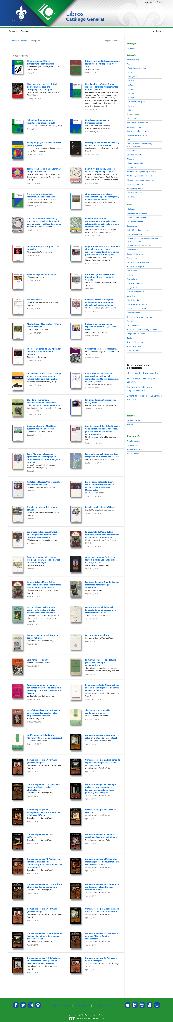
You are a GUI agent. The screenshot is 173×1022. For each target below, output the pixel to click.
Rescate (130, 321)
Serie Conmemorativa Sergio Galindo (142, 329)
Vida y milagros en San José (40, 660)
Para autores (132, 445)
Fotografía (132, 76)
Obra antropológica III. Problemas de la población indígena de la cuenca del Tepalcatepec (102, 763)
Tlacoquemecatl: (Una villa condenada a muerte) (97, 711)
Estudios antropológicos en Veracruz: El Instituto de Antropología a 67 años (102, 64)
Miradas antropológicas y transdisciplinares (97, 121)
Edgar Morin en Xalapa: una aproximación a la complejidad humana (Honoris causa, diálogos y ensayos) (43, 458)
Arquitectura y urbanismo (137, 122)
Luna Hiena (131, 296)
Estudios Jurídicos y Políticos (138, 262)
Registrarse (149, 2)
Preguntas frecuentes (61, 1005)
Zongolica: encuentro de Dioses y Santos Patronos (42, 636)
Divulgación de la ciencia (137, 135)
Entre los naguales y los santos (41, 274)
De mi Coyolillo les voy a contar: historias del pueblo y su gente (100, 170)
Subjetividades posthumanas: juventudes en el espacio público (42, 121)
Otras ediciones (133, 312)
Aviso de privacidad (82, 1005)
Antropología (134, 114)
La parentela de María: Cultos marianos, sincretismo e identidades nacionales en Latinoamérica (102, 535)
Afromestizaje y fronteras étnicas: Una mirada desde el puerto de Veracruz (101, 277)
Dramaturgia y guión (137, 101)
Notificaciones (133, 453)
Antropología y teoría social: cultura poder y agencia (44, 144)
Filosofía (130, 159)
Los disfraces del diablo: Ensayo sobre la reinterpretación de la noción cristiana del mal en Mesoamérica (100, 486)
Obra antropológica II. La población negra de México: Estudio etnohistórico (43, 787)
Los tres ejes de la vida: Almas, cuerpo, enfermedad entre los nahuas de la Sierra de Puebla (41, 610)
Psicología (131, 197)
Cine (130, 72)
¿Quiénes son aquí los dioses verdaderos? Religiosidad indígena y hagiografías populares (102, 197)
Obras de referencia (135, 184)
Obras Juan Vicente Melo (137, 308)
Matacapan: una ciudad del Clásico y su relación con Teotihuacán (102, 144)
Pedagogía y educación (136, 188)
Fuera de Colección (135, 283)
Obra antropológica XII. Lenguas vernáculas (100, 811)
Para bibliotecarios (134, 449)
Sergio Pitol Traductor (136, 333)
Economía (131, 150)
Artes (129, 64)
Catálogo (13, 31)
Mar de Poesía (133, 300)
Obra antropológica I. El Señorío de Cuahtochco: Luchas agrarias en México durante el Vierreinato (43, 961)
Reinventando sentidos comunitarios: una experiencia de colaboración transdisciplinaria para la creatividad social (102, 222)
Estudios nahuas (34, 299)
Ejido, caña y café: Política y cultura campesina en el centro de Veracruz (102, 455)
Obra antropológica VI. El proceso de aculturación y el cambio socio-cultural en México (102, 887)
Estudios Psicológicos (135, 266)
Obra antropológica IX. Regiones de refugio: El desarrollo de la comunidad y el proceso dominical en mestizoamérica (44, 863)
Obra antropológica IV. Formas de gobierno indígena (43, 761)
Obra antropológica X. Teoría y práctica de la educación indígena (101, 835)
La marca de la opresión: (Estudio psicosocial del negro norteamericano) (100, 663)
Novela (131, 110)
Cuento (131, 97)
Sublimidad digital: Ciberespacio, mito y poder (100, 401)
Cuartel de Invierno (135, 254)
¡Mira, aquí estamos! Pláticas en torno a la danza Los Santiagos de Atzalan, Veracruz (101, 560)
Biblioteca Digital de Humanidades (142, 373)
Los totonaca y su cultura (97, 635)
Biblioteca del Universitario (138, 213)
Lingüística (131, 167)
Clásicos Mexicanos (135, 222)
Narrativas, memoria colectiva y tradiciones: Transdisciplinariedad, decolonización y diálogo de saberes (44, 221)
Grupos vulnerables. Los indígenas (101, 348)
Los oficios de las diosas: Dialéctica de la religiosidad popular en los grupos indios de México (43, 535)
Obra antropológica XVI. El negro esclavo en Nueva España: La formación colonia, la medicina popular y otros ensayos (100, 788)
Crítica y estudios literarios (138, 131)
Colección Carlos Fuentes (137, 230)
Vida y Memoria (133, 350)
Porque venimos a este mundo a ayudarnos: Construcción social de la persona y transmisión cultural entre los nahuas (44, 689)
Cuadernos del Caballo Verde (139, 245)
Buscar (158, 31)
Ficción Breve (132, 279)
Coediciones (132, 226)
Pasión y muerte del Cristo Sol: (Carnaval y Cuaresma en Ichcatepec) (44, 736)
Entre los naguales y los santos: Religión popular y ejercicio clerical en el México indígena (43, 560)
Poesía (131, 93)
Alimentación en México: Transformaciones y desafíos (40, 62)
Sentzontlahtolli (133, 325)
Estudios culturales (135, 155)
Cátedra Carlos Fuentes (136, 217)
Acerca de (25, 31)
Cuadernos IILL (133, 249)
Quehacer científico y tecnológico (140, 317)
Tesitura (130, 338)
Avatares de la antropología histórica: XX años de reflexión (41, 195)
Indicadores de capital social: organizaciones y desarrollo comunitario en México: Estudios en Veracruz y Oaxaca (102, 377)
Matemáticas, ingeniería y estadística (142, 171)
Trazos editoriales (134, 346)
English (130, 424)
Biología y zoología (135, 127)
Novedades (131, 48)
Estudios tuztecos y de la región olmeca (42, 508)
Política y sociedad (134, 192)
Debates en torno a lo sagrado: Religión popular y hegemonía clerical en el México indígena (99, 302)
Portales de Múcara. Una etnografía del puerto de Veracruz (43, 483)
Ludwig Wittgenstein (135, 291)
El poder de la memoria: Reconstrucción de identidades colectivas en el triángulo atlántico (43, 403)
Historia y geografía (135, 163)
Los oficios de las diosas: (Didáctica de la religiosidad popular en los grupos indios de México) (43, 713)
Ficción (130, 275)
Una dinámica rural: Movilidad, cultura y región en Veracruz (41, 427)
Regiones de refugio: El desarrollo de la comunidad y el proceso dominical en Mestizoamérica (102, 688)
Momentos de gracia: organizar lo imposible (43, 247)
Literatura (131, 89)
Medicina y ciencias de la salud (139, 176)
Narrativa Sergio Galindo (137, 304)
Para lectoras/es (133, 441)
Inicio (14, 40)
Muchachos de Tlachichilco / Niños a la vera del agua (44, 325)
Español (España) (134, 420)
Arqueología (132, 118)
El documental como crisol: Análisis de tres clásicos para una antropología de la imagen (43, 87)
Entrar (159, 2)
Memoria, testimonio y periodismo (141, 180)
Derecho (130, 139)
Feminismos (132, 270)
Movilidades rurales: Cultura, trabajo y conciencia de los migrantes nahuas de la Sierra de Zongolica (44, 376)
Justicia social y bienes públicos (99, 507)
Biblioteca (131, 209)
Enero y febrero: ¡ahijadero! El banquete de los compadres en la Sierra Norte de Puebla (100, 610)
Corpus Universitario (135, 234)
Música (131, 80)
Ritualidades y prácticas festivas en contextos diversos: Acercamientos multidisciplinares (101, 87)
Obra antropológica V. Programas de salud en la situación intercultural (102, 736)
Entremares (132, 258)
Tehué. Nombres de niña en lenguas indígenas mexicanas (44, 170)
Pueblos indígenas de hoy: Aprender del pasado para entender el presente (44, 351)
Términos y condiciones (103, 1005)
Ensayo (131, 106)
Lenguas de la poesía (135, 287)
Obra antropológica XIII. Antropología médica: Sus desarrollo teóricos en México (44, 812)
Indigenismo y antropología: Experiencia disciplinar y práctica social (100, 327)
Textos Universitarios (135, 342)
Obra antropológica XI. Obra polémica (40, 835)
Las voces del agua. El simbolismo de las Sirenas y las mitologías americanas (102, 585)
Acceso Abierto (133, 59)
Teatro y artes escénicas (138, 68)
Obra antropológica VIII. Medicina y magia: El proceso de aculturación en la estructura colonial (102, 862)
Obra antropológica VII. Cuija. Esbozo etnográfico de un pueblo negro (44, 885)
